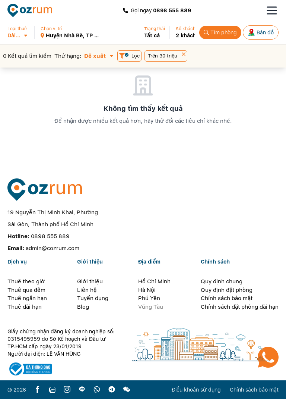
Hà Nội (147, 296)
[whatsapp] (96, 396)
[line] (82, 396)
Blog (83, 312)
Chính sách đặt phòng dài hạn (240, 312)
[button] (20, 32)
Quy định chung (221, 287)
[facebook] (37, 396)
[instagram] (67, 396)
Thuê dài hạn (24, 312)
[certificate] (61, 375)
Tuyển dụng (92, 304)
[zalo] (52, 396)
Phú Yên (149, 304)
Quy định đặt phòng (226, 296)
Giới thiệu (90, 287)
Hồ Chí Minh (154, 287)
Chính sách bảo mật (226, 304)
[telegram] (111, 396)
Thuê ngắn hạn (27, 304)
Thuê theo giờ (26, 287)
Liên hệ (87, 296)
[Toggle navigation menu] (272, 10)
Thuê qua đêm (26, 296)
